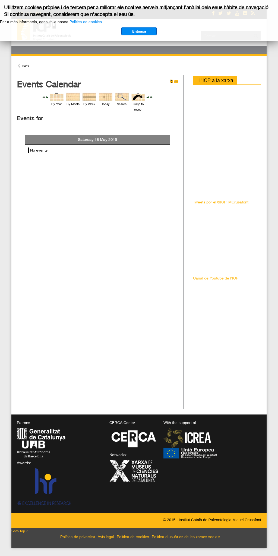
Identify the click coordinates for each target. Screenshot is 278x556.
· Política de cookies (132, 537)
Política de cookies (86, 22)
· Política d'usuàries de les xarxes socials (185, 537)
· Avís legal (105, 537)
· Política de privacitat (76, 537)
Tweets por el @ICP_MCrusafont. (221, 202)
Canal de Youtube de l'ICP (215, 278)
